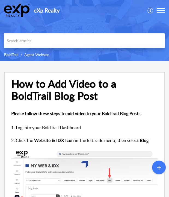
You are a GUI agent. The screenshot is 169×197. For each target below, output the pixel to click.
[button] (150, 10)
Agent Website (36, 54)
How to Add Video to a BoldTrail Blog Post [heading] (63, 90)
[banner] (84, 30)
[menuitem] (150, 10)
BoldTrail (11, 54)
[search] (84, 40)
